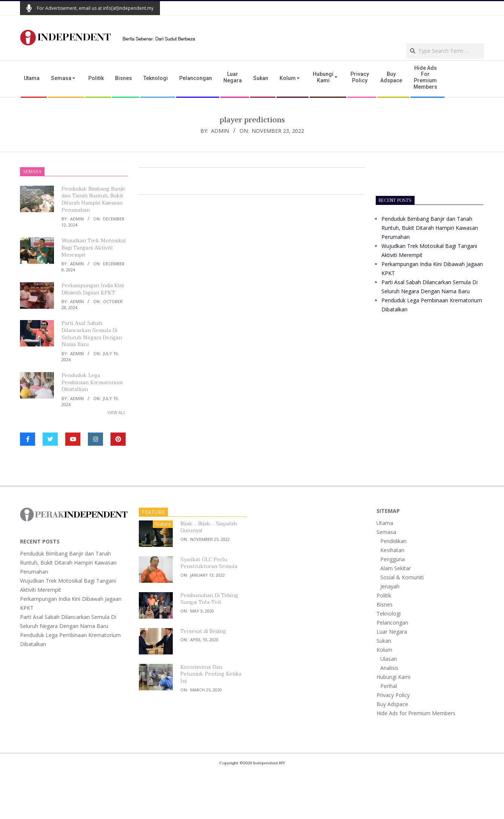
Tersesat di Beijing (203, 631)
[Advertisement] (395, 28)
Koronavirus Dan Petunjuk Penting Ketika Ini (210, 674)
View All (117, 412)
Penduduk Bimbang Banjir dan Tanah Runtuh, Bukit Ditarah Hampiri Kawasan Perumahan (93, 199)
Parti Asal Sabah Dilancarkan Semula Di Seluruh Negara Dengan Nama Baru (91, 334)
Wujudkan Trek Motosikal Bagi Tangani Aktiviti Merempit (93, 247)
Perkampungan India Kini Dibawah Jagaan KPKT (92, 289)
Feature (163, 524)
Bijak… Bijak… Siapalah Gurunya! (208, 527)
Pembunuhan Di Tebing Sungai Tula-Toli (209, 599)
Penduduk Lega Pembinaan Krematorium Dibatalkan (92, 382)
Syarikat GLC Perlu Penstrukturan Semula (208, 563)
